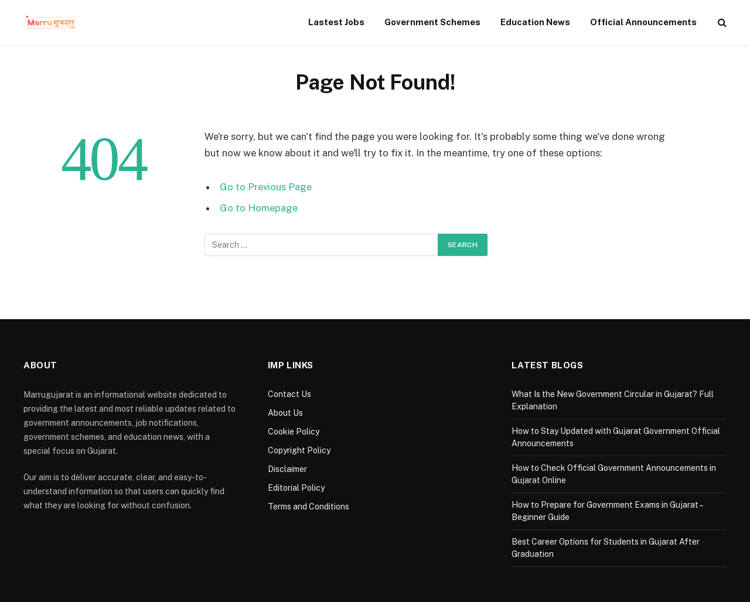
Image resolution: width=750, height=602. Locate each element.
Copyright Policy (299, 450)
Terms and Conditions (308, 506)
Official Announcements (643, 22)
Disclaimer (287, 469)
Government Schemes (432, 22)
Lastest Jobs (336, 22)
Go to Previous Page (266, 187)
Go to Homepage (259, 208)
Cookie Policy (293, 431)
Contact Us (289, 394)
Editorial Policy (296, 487)
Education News (535, 22)
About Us (285, 413)
